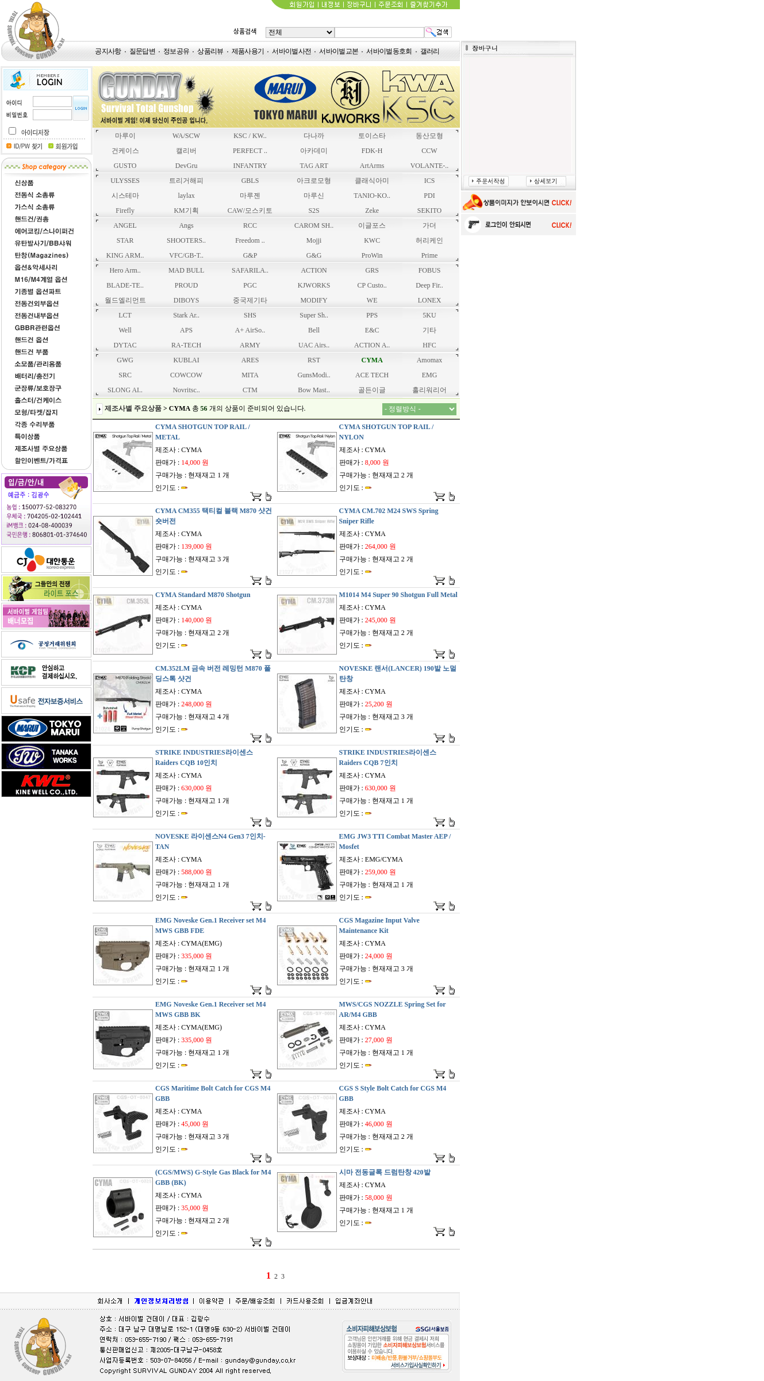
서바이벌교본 (338, 51)
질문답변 (142, 51)
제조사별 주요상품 (133, 408)
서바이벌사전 (291, 51)
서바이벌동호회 (389, 51)
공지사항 (108, 51)
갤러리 (430, 51)
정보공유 (176, 51)
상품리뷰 (210, 51)
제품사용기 (248, 51)
